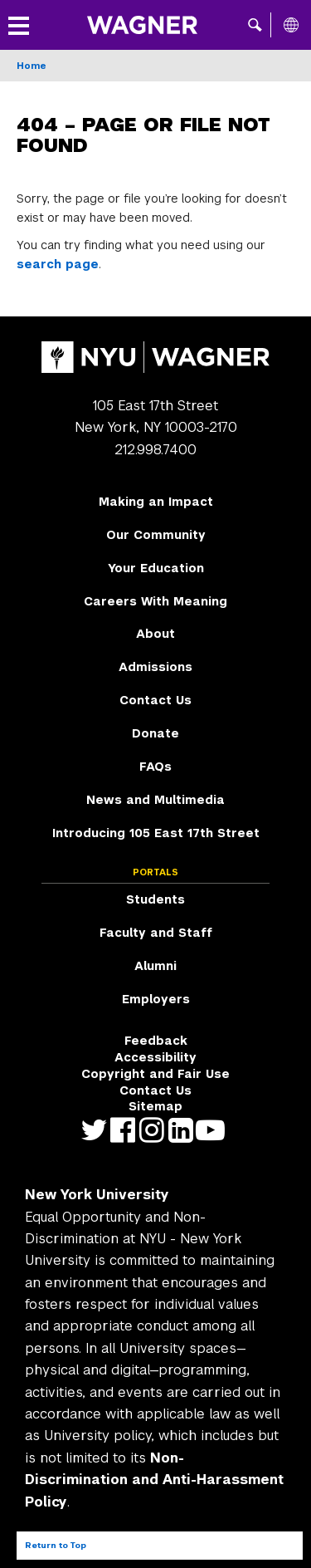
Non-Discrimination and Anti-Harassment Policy (154, 1480)
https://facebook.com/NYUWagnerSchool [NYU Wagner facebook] (126, 1129)
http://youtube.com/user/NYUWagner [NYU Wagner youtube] (213, 1129)
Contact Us (155, 700)
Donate (155, 733)
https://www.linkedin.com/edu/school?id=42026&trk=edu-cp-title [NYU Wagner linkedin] (184, 1129)
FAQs (155, 766)
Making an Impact (156, 501)
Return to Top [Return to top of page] (55, 1545)
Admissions (155, 666)
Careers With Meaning (155, 601)
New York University (97, 1194)
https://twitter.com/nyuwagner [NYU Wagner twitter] (97, 1129)
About (155, 633)
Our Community (156, 534)
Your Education (156, 568)
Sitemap (155, 1106)
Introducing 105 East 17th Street (156, 833)
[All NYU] (291, 25)
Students (155, 899)
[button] (255, 25)
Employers (156, 999)
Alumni (155, 965)
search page (58, 264)
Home (31, 65)
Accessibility (155, 1057)
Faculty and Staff (156, 932)
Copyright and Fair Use (155, 1073)
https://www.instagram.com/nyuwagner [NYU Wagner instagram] (155, 1129)
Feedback (155, 1040)
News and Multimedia (155, 799)
